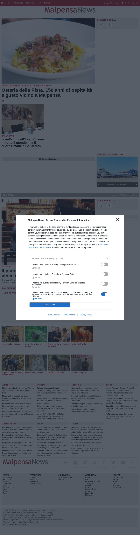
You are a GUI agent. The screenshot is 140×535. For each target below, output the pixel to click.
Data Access (69, 315)
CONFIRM (50, 305)
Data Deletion (54, 315)
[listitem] (70, 258)
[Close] (118, 220)
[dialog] (70, 267)
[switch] (104, 264)
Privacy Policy (86, 315)
